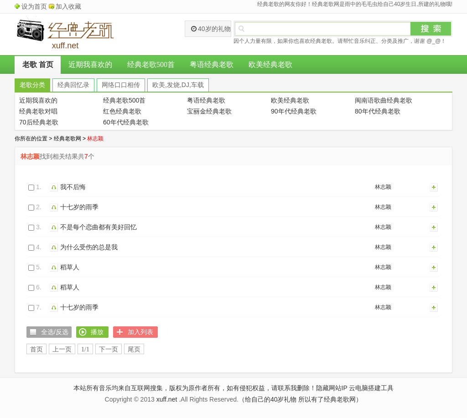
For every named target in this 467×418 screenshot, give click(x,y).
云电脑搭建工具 (371, 388)
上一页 (62, 349)
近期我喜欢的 (90, 64)
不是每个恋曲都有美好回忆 (98, 227)
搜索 (430, 28)
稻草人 (69, 267)
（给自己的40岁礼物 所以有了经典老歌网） (300, 399)
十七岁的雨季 (79, 207)
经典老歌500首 (151, 64)
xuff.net (166, 399)
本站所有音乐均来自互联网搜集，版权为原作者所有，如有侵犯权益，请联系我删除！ (194, 388)
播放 (55, 187)
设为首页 (34, 6)
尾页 (134, 349)
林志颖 (383, 187)
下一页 (108, 349)
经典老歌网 (67, 138)
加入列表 (434, 187)
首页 (36, 349)
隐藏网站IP (332, 388)
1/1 (85, 349)
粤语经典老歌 (212, 64)
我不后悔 (73, 187)
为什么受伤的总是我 (89, 247)
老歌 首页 (37, 64)
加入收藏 (68, 6)
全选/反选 (54, 331)
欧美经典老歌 (270, 64)
